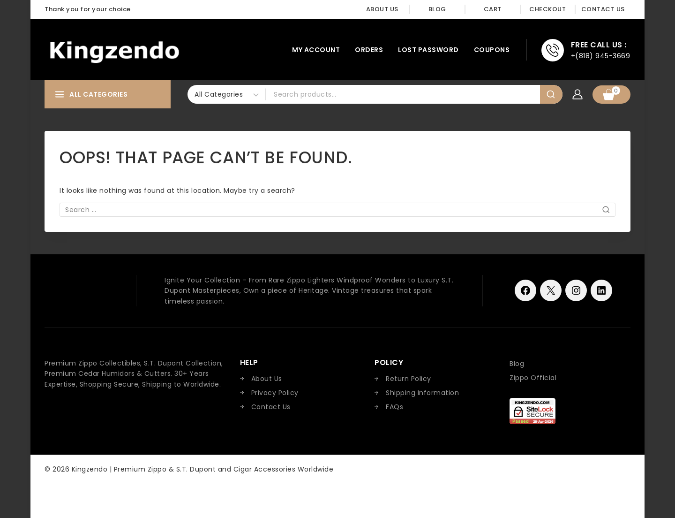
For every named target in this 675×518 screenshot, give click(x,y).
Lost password (428, 49)
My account (316, 49)
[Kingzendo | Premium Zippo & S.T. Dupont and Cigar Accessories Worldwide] (114, 50)
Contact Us (603, 9)
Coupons (492, 49)
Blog (437, 9)
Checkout (547, 9)
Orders (369, 49)
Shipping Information (422, 392)
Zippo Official (533, 377)
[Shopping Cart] (611, 94)
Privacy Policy (275, 392)
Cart (493, 9)
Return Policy (408, 378)
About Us (382, 9)
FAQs (394, 406)
